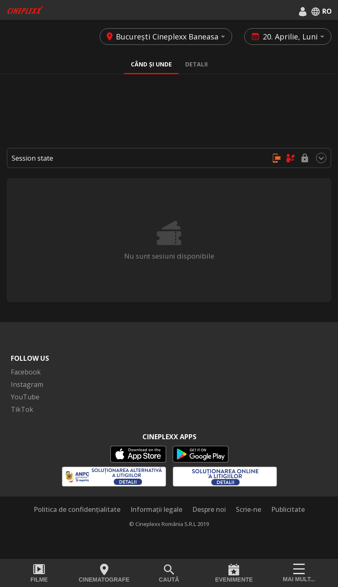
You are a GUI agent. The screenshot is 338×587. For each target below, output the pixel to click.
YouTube (25, 396)
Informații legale (156, 509)
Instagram (27, 384)
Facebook (26, 372)
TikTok (22, 409)
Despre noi (209, 509)
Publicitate (288, 509)
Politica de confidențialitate (77, 509)
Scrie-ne (248, 509)
